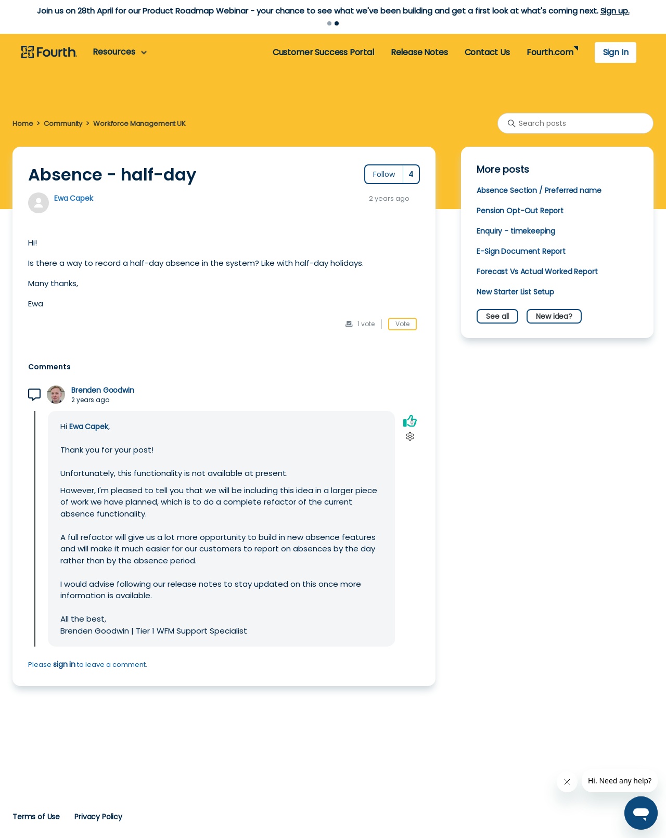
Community (63, 123)
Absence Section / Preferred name (539, 190)
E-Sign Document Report (521, 251)
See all (497, 316)
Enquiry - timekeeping (516, 231)
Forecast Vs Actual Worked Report (537, 271)
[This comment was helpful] (410, 420)
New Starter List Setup (515, 292)
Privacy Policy (98, 816)
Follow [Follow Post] (384, 174)
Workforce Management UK (139, 123)
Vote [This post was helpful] (402, 323)
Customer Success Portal (323, 52)
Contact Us (487, 52)
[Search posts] (575, 123)
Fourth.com (550, 52)
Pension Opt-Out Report (520, 210)
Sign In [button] (616, 52)
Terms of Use (36, 816)
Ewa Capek (73, 198)
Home (22, 123)
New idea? (554, 316)
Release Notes (419, 52)
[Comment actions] (410, 436)
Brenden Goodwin (102, 390)
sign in (64, 664)
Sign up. (615, 10)
